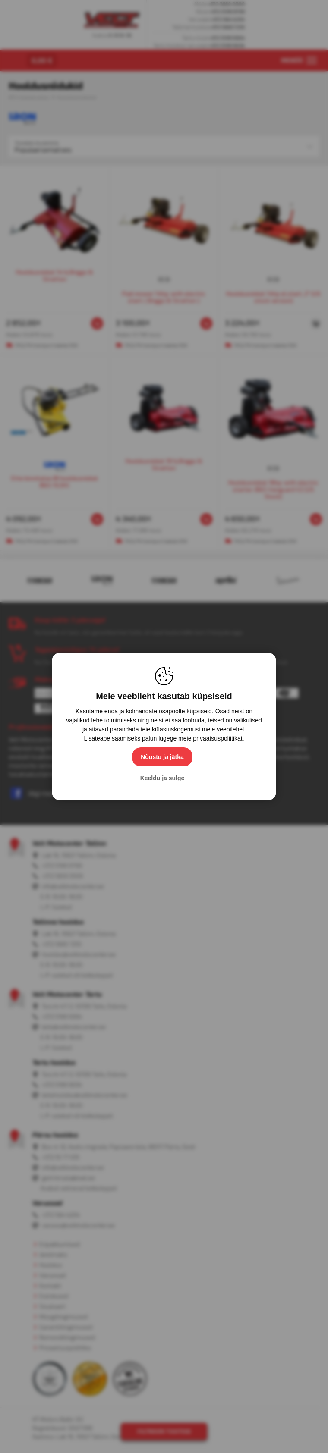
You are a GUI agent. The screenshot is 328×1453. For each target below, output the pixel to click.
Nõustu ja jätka (162, 756)
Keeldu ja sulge (162, 778)
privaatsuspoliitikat (217, 738)
